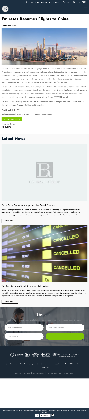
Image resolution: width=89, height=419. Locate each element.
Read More (9, 221)
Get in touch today (12, 119)
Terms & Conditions (54, 373)
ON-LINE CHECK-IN (55, 2)
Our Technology (27, 364)
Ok (37, 415)
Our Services (11, 364)
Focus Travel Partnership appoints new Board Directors (28, 205)
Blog (31, 2)
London (76, 2)
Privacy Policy (68, 373)
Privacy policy (45, 415)
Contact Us (44, 367)
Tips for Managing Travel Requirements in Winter (25, 286)
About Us (58, 364)
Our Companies (43, 364)
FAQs (37, 2)
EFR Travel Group (24, 373)
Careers (44, 2)
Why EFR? (69, 364)
